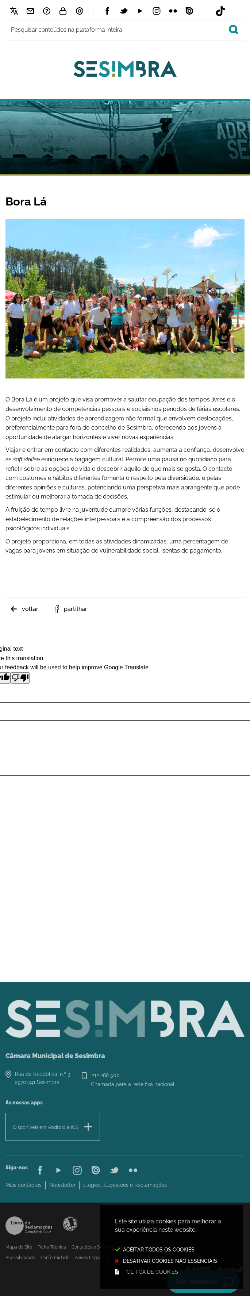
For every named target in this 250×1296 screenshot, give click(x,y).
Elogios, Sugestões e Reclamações (125, 1185)
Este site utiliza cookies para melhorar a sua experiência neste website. (171, 1247)
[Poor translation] (20, 678)
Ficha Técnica (52, 1247)
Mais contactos (23, 1185)
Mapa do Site (18, 1247)
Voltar (30, 608)
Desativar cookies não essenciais (170, 1261)
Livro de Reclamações (28, 1225)
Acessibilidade (70, 1223)
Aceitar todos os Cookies (159, 1249)
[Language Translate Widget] (13, 11)
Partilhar (75, 608)
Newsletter (62, 1185)
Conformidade (55, 1257)
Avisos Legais (89, 1257)
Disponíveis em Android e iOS (45, 1127)
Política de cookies (150, 1272)
